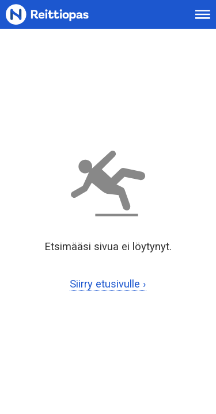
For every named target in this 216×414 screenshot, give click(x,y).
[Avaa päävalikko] (202, 14)
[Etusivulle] (61, 14)
